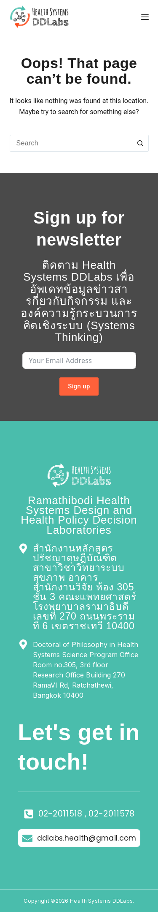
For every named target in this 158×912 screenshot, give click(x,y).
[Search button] (140, 143)
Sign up (79, 386)
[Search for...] (71, 143)
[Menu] (145, 17)
